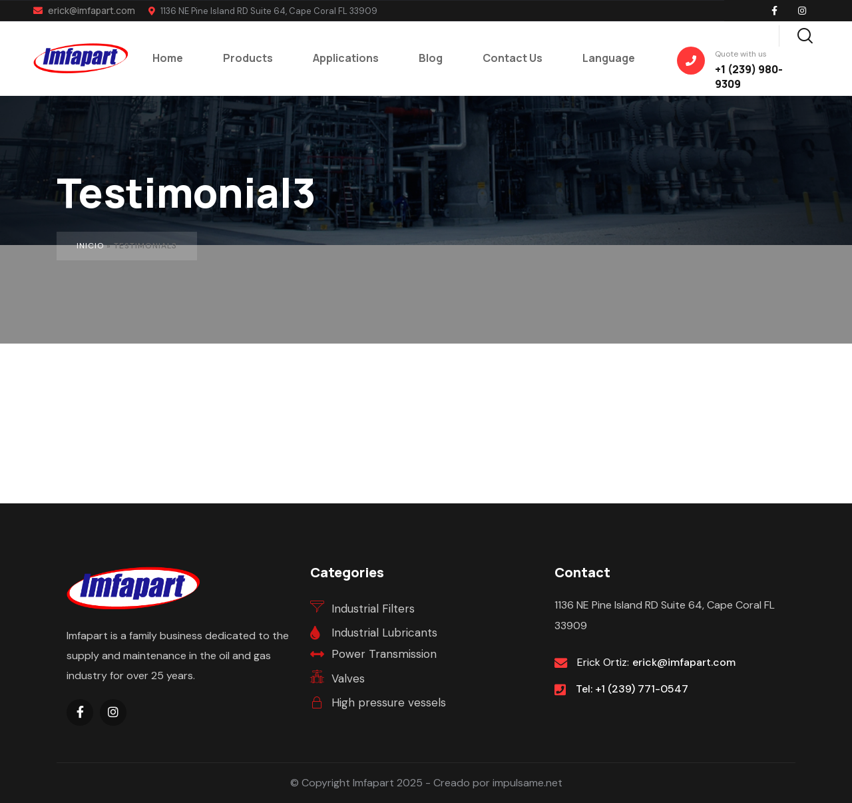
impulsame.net (527, 783)
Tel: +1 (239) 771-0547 (632, 689)
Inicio (90, 245)
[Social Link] (774, 10)
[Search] (804, 34)
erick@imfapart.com (84, 10)
